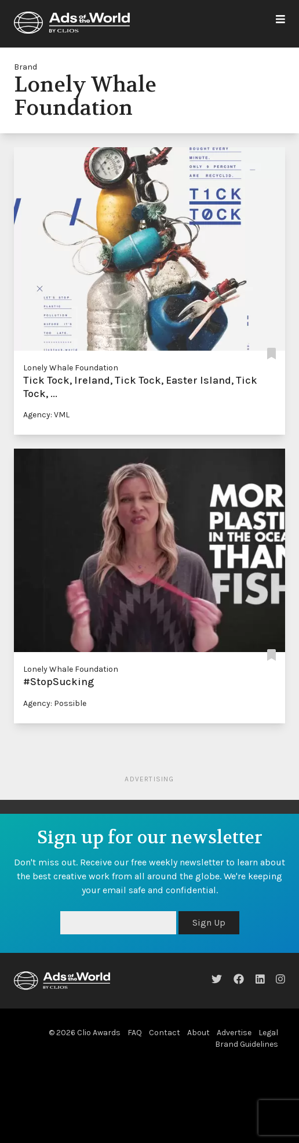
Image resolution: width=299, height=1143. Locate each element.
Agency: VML (46, 415)
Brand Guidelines (246, 1044)
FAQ (134, 1033)
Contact (164, 1033)
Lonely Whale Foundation (70, 368)
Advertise (234, 1033)
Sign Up (208, 922)
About (198, 1033)
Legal (268, 1033)
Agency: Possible (54, 703)
